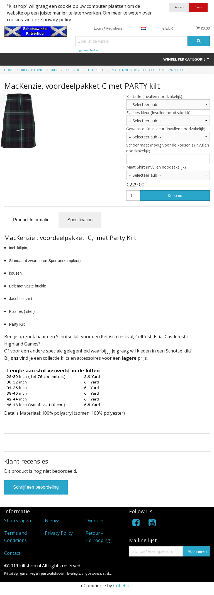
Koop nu (175, 195)
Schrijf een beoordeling (36, 487)
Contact (12, 553)
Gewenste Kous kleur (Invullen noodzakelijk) (165, 128)
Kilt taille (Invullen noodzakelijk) (154, 96)
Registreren (115, 28)
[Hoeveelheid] (133, 195)
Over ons (95, 520)
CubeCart (123, 585)
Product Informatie (31, 219)
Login (98, 28)
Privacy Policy (59, 533)
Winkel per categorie (186, 59)
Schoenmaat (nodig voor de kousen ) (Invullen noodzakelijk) (167, 147)
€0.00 (203, 28)
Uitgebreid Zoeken (87, 50)
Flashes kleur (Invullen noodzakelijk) (158, 112)
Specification (80, 219)
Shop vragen (17, 520)
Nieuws (52, 520)
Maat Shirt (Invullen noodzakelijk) (156, 167)
